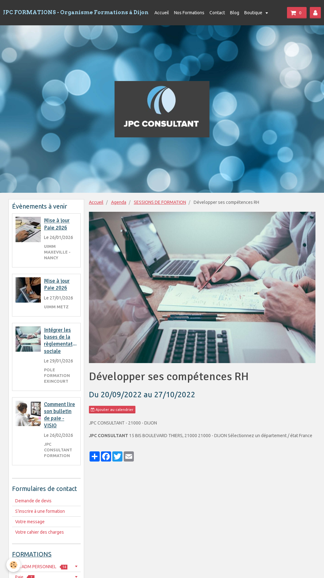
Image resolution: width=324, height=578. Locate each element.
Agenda (118, 202)
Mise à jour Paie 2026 (57, 224)
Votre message (30, 521)
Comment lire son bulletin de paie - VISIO (59, 415)
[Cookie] (13, 565)
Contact (217, 12)
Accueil (161, 12)
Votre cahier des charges (39, 532)
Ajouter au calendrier (112, 409)
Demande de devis (33, 500)
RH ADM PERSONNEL (41, 566)
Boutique (253, 12)
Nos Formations (189, 12)
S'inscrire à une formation (40, 511)
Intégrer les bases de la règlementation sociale (62, 341)
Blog (234, 12)
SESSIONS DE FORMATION (160, 202)
